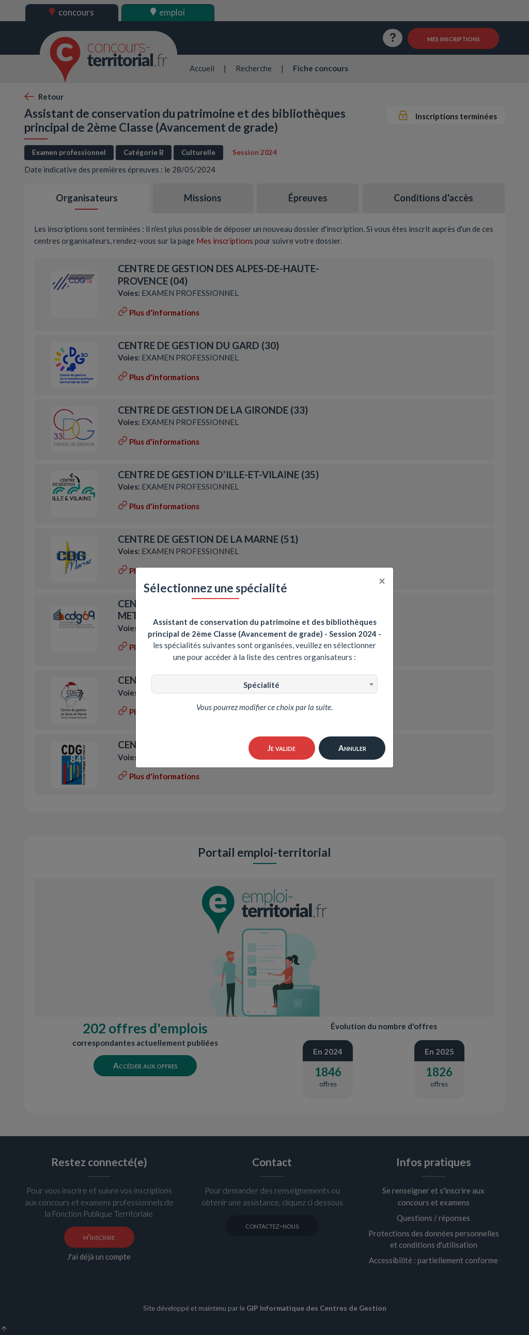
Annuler (352, 747)
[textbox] (264, 685)
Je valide (281, 747)
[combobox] (264, 684)
